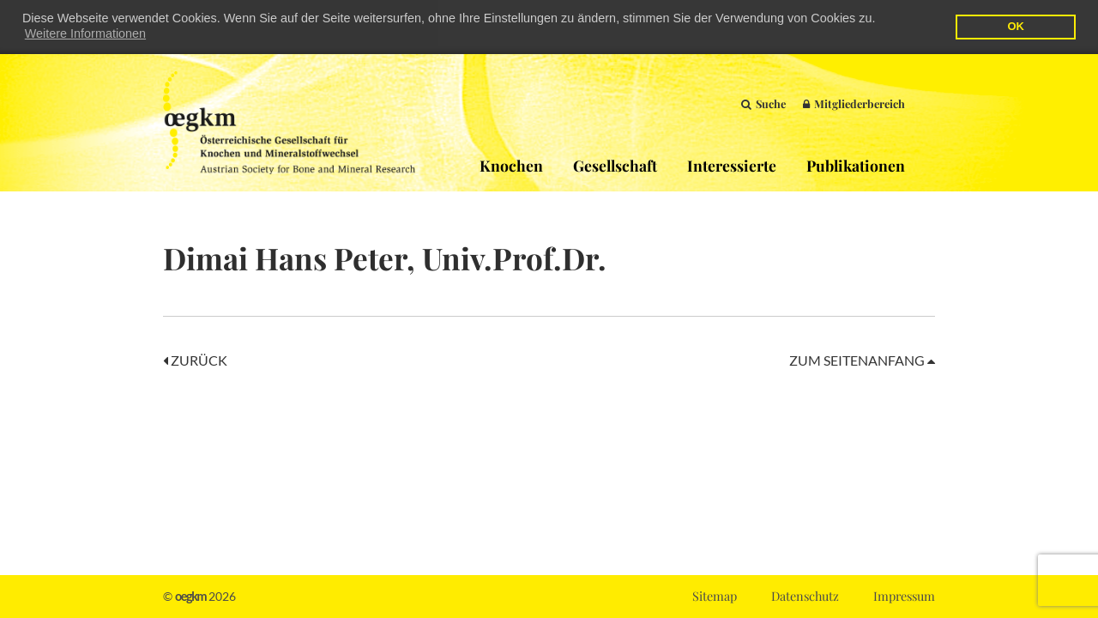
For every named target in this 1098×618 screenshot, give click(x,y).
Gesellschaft (615, 164)
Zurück (195, 359)
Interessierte (731, 164)
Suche (763, 102)
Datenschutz (805, 596)
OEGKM (289, 121)
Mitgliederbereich (854, 102)
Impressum (904, 596)
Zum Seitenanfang (862, 359)
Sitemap (714, 596)
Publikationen (855, 164)
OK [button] (1015, 26)
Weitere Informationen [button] (85, 33)
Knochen (511, 164)
